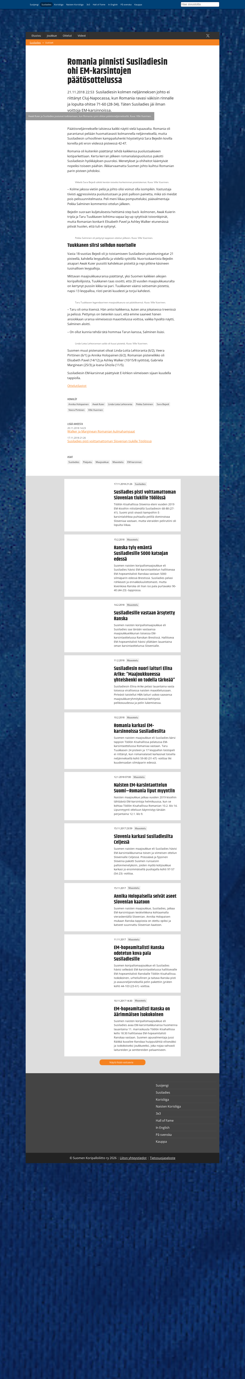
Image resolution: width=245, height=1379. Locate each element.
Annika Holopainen (79, 404)
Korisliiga (58, 4)
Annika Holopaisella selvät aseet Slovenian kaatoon (145, 899)
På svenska (126, 4)
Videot (82, 35)
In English (113, 4)
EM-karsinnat (134, 462)
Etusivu (36, 35)
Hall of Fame (99, 4)
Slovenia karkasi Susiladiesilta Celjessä (143, 839)
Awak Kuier (98, 404)
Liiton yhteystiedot (133, 1158)
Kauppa (138, 4)
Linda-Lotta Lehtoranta (120, 404)
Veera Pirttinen (76, 410)
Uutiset (49, 42)
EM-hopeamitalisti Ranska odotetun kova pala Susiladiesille (139, 953)
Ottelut (67, 35)
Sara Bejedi (163, 404)
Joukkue (52, 35)
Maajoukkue (102, 462)
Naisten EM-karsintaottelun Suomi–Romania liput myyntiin (144, 788)
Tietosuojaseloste (162, 1158)
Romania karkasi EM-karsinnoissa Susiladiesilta (139, 728)
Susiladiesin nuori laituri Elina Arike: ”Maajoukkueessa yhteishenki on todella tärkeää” (144, 674)
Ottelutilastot (77, 386)
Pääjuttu (87, 462)
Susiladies (46, 4)
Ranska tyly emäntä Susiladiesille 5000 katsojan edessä (141, 553)
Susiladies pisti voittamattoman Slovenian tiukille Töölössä (145, 495)
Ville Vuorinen (95, 410)
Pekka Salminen (144, 404)
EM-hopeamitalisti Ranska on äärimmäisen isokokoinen (142, 1012)
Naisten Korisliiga (74, 4)
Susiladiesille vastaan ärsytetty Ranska (144, 616)
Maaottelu (118, 462)
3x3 (88, 4)
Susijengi (34, 4)
